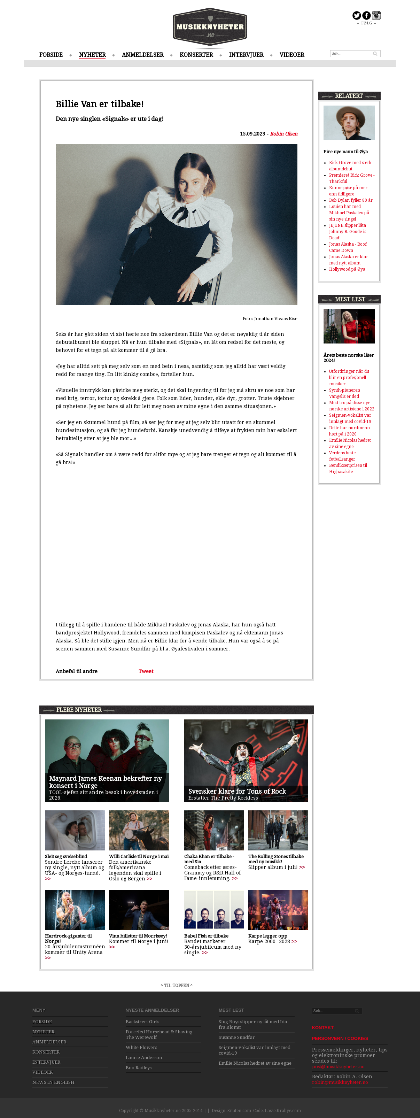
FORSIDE (51, 55)
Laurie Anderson (144, 1057)
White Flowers (141, 1047)
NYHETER (92, 55)
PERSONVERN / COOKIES (340, 1038)
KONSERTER (196, 55)
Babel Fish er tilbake (206, 936)
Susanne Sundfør (237, 1037)
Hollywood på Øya (347, 269)
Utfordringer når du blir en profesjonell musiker (349, 377)
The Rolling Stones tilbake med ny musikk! (276, 859)
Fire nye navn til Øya (346, 151)
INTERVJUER (246, 55)
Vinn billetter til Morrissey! (138, 936)
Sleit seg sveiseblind (66, 856)
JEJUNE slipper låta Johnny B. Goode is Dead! (347, 231)
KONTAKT (323, 1027)
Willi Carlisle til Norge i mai (139, 856)
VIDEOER (292, 55)
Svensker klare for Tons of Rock (237, 791)
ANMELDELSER (142, 55)
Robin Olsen (283, 134)
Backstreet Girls (142, 1021)
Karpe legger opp (267, 936)
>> (47, 878)
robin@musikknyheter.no (340, 1082)
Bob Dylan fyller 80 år (351, 200)
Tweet (146, 671)
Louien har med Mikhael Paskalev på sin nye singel (349, 213)
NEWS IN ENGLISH (53, 1082)
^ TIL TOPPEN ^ (177, 985)
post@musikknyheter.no (338, 1066)
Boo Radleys (138, 1067)
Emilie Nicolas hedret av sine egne (255, 1063)
